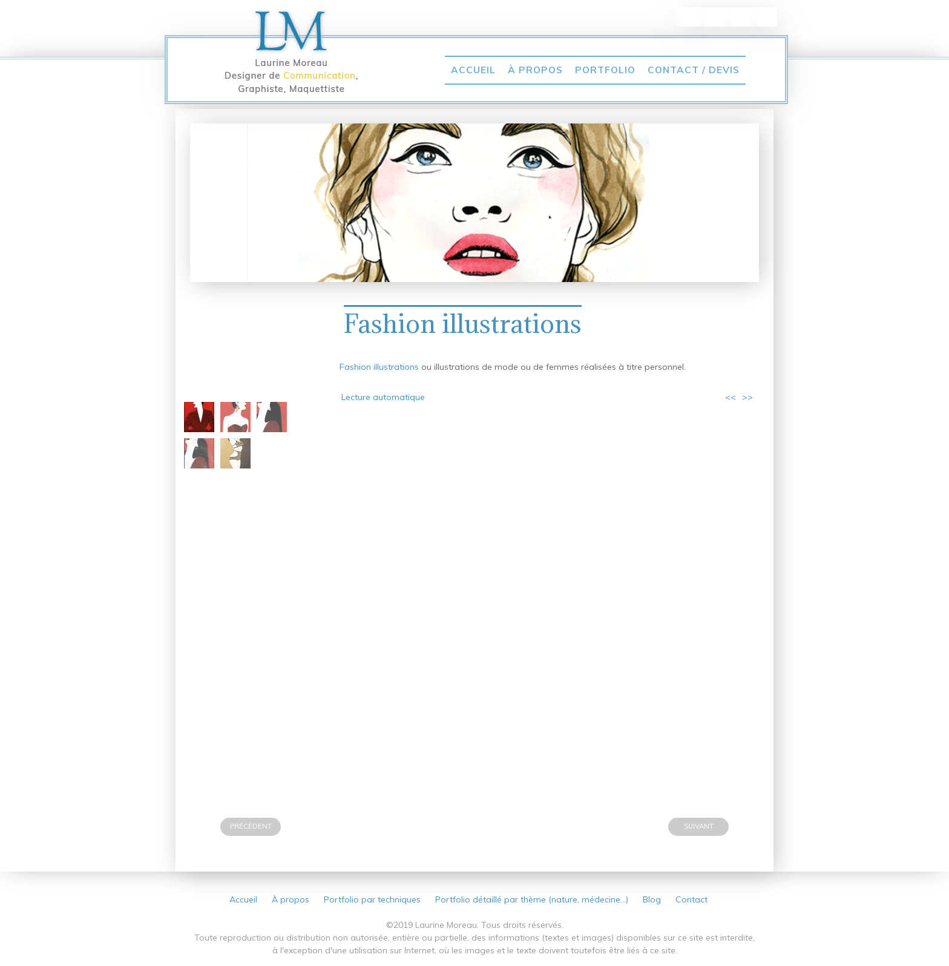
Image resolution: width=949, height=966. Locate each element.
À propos (535, 70)
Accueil (473, 70)
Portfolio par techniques (372, 899)
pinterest (715, 17)
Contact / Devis (694, 70)
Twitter (741, 17)
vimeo (767, 17)
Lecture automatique (383, 397)
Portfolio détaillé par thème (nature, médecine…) (531, 899)
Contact (691, 899)
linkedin (689, 17)
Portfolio (605, 70)
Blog (652, 899)
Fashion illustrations (463, 323)
